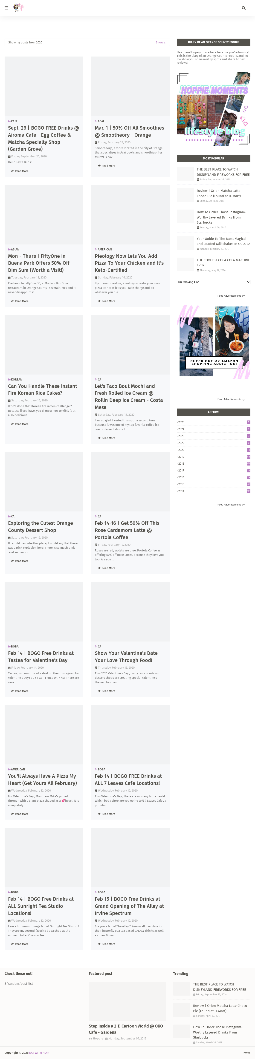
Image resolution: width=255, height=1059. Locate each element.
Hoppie (98, 1038)
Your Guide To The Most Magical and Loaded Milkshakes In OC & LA (223, 241)
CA (99, 379)
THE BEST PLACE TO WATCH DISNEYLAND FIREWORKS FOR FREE (223, 172)
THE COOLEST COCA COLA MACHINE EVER (223, 262)
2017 (214, 470)
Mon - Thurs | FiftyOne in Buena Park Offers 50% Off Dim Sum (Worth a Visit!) (39, 263)
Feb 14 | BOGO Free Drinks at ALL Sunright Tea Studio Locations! (41, 906)
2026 (214, 422)
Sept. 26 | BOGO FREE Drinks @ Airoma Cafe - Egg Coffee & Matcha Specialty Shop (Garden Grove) (43, 138)
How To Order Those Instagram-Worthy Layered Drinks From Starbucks (221, 217)
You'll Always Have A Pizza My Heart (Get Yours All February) (42, 779)
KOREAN (16, 379)
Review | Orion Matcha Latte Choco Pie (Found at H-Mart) (219, 193)
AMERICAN (105, 249)
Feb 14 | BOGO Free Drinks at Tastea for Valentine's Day (41, 656)
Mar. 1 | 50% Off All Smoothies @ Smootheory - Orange (129, 131)
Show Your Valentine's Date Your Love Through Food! (126, 656)
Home (246, 1052)
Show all (161, 42)
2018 (214, 463)
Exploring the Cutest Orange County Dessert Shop (40, 526)
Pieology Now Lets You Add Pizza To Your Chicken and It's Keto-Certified (129, 263)
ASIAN (15, 249)
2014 (214, 491)
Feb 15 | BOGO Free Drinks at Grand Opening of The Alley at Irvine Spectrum (129, 906)
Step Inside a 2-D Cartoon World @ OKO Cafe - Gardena (126, 1029)
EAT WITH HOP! (39, 1052)
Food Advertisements (229, 295)
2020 (214, 449)
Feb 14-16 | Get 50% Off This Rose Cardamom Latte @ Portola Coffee (127, 530)
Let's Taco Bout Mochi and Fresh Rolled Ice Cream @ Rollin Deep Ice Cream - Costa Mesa (129, 396)
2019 (214, 456)
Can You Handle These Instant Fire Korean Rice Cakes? (42, 389)
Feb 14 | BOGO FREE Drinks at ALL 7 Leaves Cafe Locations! (128, 779)
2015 (214, 484)
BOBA (15, 646)
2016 (214, 477)
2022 (214, 443)
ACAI (101, 121)
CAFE (14, 121)
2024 (214, 429)
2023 (214, 436)
